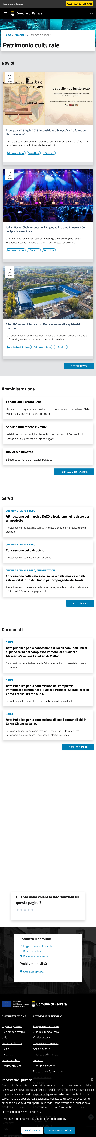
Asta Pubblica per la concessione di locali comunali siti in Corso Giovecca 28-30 (46, 721)
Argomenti (20, 35)
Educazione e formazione (48, 1071)
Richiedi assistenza (31, 951)
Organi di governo (12, 1026)
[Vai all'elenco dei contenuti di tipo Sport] (61, 347)
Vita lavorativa (41, 1037)
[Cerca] (91, 13)
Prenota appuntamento (33, 956)
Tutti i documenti (78, 747)
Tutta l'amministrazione (74, 472)
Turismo (38, 1060)
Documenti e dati (12, 1066)
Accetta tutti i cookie (59, 1130)
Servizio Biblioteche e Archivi (26, 426)
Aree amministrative (14, 1032)
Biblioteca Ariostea (19, 451)
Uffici (5, 1037)
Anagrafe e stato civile (46, 1026)
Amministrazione (14, 1016)
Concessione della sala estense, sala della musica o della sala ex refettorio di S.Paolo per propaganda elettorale (46, 578)
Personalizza (32, 1130)
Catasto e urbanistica (45, 1054)
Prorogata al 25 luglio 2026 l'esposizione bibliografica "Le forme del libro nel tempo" (46, 132)
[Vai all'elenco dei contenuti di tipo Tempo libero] (34, 153)
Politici (5, 1049)
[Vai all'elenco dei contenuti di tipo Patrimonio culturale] (16, 153)
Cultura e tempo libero (46, 1032)
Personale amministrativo (11, 1057)
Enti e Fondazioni (12, 1043)
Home (7, 35)
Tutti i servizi (80, 603)
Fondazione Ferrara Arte (23, 401)
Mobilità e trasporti (44, 1066)
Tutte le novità (79, 366)
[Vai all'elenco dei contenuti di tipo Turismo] (49, 153)
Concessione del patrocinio (25, 550)
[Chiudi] (92, 1079)
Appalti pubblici (41, 1049)
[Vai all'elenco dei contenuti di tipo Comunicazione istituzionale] (19, 347)
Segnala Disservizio (31, 972)
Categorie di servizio (47, 1016)
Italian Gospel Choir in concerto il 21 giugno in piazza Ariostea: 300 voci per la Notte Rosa (45, 229)
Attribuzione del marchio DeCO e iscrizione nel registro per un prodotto (47, 518)
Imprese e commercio (45, 1043)
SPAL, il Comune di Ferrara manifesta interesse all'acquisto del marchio (43, 326)
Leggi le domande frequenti (35, 946)
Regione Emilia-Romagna (13, 3)
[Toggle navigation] (5, 13)
